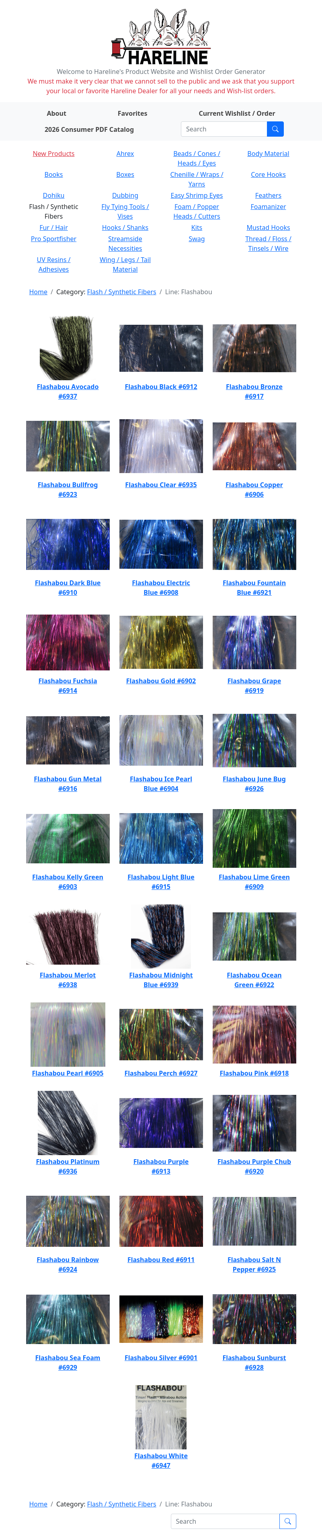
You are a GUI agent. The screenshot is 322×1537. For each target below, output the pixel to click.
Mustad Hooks (268, 227)
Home (38, 291)
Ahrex (125, 153)
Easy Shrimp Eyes (197, 195)
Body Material (268, 153)
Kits (196, 227)
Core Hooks (268, 174)
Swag (197, 238)
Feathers (268, 195)
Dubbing (125, 195)
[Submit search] (275, 129)
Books (54, 174)
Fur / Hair (53, 227)
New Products (53, 153)
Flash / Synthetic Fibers (121, 291)
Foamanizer (268, 206)
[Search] (224, 129)
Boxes (125, 174)
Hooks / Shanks (125, 227)
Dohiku (54, 195)
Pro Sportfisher (53, 238)
